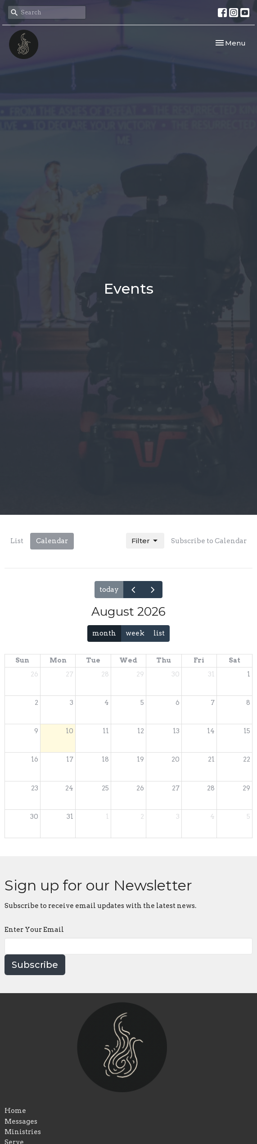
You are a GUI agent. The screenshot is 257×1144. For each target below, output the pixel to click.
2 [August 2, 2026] (36, 703)
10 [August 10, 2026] (69, 731)
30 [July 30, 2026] (175, 674)
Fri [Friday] (199, 660)
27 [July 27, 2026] (69, 674)
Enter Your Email (34, 930)
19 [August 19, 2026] (140, 759)
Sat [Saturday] (234, 660)
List (16, 541)
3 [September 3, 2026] (178, 817)
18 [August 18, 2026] (105, 759)
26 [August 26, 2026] (140, 788)
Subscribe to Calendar (209, 541)
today (109, 590)
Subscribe (35, 964)
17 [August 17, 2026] (69, 759)
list (159, 633)
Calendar (52, 541)
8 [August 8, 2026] (248, 703)
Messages (21, 1121)
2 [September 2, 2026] (142, 817)
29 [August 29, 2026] (246, 788)
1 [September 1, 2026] (107, 817)
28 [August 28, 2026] (211, 788)
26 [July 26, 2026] (34, 674)
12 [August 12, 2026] (140, 731)
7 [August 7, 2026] (213, 703)
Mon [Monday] (58, 660)
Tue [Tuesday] (93, 660)
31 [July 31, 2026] (211, 674)
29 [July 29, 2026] (140, 674)
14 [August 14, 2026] (211, 731)
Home (15, 1111)
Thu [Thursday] (163, 660)
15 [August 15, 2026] (246, 731)
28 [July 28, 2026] (105, 674)
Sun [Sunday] (22, 660)
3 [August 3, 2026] (71, 703)
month (104, 633)
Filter (145, 540)
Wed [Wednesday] (128, 660)
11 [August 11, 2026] (106, 731)
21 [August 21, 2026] (211, 759)
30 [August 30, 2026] (34, 817)
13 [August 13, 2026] (176, 731)
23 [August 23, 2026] (34, 788)
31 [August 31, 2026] (70, 817)
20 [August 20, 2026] (175, 759)
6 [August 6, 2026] (178, 703)
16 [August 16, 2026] (34, 759)
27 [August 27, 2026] (176, 788)
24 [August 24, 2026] (69, 788)
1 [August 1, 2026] (248, 674)
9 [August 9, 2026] (36, 731)
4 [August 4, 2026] (106, 703)
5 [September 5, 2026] (248, 817)
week (135, 633)
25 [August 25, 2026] (105, 788)
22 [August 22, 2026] (246, 759)
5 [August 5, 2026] (142, 703)
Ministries (23, 1132)
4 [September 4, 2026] (212, 817)
